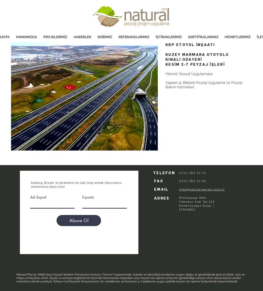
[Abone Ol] (79, 220)
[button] (84, 96)
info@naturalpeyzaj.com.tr (202, 189)
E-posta (88, 197)
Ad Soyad (38, 197)
